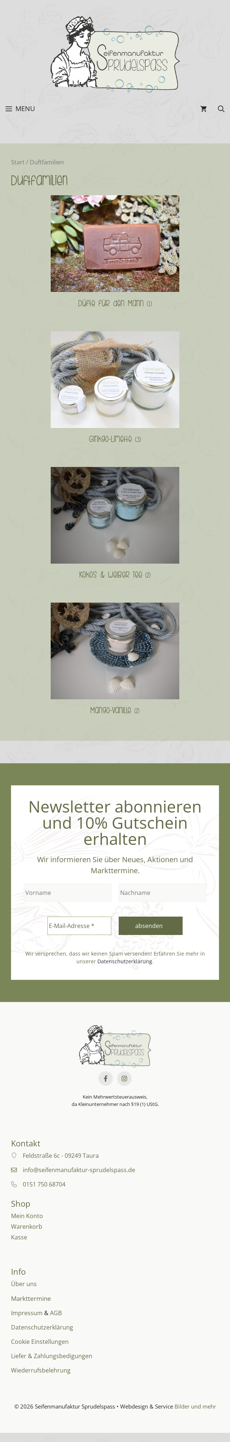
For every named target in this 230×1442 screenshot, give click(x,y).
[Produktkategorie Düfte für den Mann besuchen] (115, 254)
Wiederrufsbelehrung (41, 1370)
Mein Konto (27, 1216)
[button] (221, 108)
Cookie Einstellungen (40, 1342)
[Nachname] (162, 893)
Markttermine (31, 1298)
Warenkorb (26, 1227)
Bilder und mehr (195, 1406)
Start (18, 162)
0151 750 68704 (44, 1184)
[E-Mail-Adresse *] (79, 926)
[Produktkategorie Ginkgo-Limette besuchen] (115, 390)
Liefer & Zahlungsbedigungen (51, 1356)
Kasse (19, 1237)
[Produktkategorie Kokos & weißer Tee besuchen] (115, 525)
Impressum (27, 1313)
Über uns (24, 1284)
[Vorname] (67, 893)
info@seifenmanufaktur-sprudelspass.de (79, 1170)
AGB (56, 1313)
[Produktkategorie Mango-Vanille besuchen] (115, 661)
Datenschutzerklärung (124, 961)
